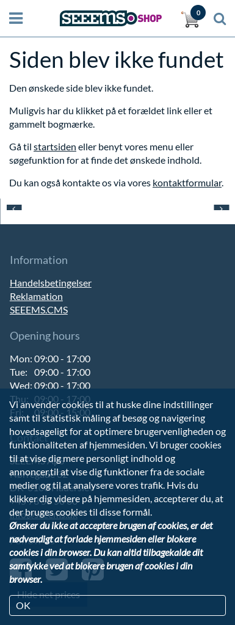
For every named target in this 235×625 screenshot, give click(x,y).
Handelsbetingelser (51, 282)
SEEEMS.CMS (39, 309)
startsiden (55, 146)
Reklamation (36, 296)
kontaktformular (187, 182)
